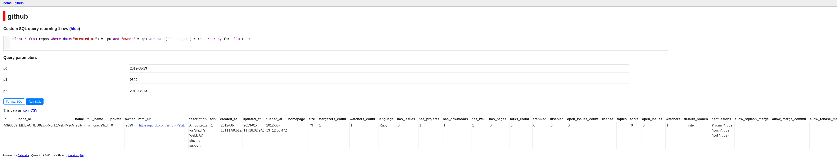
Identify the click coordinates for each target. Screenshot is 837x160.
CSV (34, 110)
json (26, 110)
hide (75, 28)
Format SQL (14, 101)
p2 (5, 91)
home (7, 3)
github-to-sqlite (74, 155)
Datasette (23, 155)
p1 (5, 79)
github (19, 3)
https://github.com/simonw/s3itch (163, 125)
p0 (5, 68)
